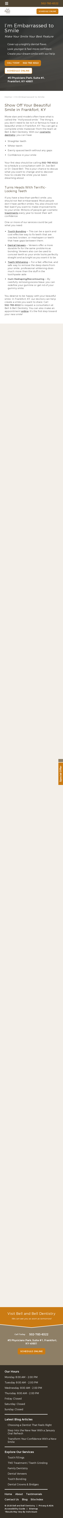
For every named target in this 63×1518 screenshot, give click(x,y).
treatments (11, 213)
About (19, 1494)
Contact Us (12, 1499)
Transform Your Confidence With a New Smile (32, 1440)
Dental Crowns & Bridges (23, 1484)
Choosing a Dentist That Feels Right (30, 1425)
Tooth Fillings (16, 1457)
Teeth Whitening (18, 262)
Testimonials (34, 1494)
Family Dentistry (18, 1468)
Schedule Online (47, 11)
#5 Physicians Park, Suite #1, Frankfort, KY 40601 (26, 79)
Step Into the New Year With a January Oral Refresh (31, 1432)
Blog (25, 1499)
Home (8, 97)
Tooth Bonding (17, 231)
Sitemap (33, 1508)
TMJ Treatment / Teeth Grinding (27, 1463)
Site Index (37, 1499)
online (24, 311)
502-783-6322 (50, 162)
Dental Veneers (17, 245)
